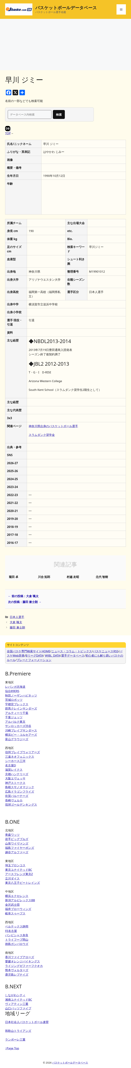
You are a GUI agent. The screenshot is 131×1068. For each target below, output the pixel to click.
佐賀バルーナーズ (16, 796)
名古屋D (10, 765)
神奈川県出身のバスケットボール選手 (53, 426)
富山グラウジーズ (16, 739)
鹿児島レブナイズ (16, 975)
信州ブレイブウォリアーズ (22, 752)
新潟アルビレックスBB (20, 900)
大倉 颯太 (16, 622)
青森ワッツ (12, 835)
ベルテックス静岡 (16, 926)
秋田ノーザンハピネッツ (21, 695)
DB (8, 128)
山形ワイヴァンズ (16, 843)
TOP (8, 133)
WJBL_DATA (52, 655)
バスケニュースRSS (105, 651)
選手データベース (72, 655)
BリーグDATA (34, 655)
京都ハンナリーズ (16, 774)
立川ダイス (12, 878)
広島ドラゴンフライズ (19, 792)
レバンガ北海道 (15, 687)
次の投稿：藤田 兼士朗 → (24, 602)
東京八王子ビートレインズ (22, 883)
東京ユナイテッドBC (18, 870)
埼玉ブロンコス (15, 865)
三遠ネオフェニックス (19, 757)
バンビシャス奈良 (16, 935)
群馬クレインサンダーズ (21, 708)
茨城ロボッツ (14, 700)
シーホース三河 (15, 761)
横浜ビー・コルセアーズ (21, 735)
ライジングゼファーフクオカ (24, 966)
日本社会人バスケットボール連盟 (27, 1022)
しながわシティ (15, 995)
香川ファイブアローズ (19, 957)
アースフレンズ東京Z (19, 874)
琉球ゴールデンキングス (21, 805)
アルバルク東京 (15, 722)
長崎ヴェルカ (14, 800)
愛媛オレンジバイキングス (22, 961)
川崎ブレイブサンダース (21, 730)
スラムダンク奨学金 (42, 435)
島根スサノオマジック (19, 787)
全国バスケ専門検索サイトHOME (28, 651)
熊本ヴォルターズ (16, 970)
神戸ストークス (15, 783)
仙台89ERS (12, 691)
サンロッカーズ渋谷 (18, 726)
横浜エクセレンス (16, 896)
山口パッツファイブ (18, 1008)
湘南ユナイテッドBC (18, 1000)
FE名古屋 (11, 931)
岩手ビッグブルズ (16, 839)
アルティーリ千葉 (16, 713)
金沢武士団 (12, 905)
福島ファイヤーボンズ (19, 848)
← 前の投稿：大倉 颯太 (23, 596)
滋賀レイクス (14, 770)
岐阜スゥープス (15, 913)
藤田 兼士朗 (17, 627)
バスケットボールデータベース (66, 7)
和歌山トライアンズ (18, 1031)
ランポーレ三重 (15, 1039)
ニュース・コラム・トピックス (71, 651)
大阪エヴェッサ (15, 778)
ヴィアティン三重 (16, 1004)
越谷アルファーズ (16, 852)
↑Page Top (12, 1048)
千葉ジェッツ (14, 717)
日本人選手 (17, 617)
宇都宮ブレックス (16, 704)
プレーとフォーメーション (34, 660)
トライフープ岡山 (16, 940)
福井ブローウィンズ (18, 909)
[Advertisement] (65, 45)
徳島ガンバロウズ (16, 944)
